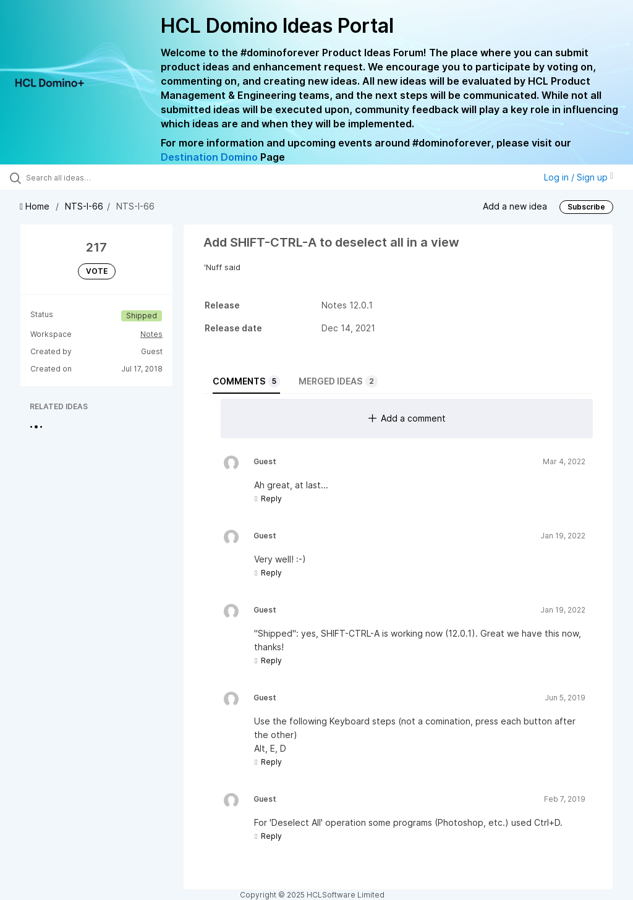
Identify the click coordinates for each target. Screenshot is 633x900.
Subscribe (586, 206)
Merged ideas (338, 381)
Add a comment (407, 418)
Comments (246, 381)
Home (36, 206)
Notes (151, 334)
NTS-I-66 (84, 206)
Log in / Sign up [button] (578, 177)
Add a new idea (515, 206)
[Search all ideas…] (83, 177)
